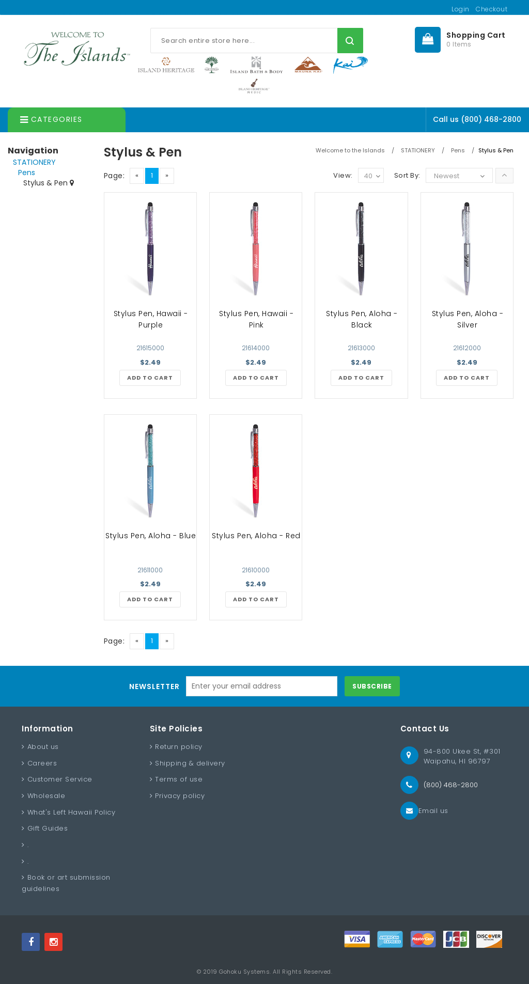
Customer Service (59, 779)
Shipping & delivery (190, 763)
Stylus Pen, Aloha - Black (362, 319)
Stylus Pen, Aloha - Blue (150, 535)
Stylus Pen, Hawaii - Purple (151, 319)
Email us (433, 811)
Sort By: (407, 175)
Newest (446, 176)
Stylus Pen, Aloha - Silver (468, 319)
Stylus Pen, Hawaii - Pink (256, 319)
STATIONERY (34, 162)
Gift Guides (47, 828)
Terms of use (179, 779)
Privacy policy (180, 796)
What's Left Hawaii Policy (71, 812)
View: (343, 175)
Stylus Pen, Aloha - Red (256, 535)
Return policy (179, 747)
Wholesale (46, 796)
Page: (114, 175)
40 (372, 176)
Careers (42, 763)
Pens (26, 172)
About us (43, 747)
